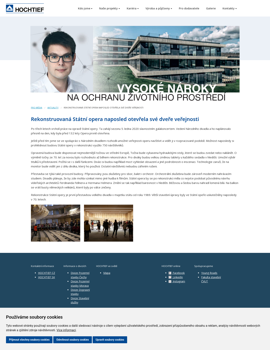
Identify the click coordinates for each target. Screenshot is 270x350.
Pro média (36, 107)
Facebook (177, 273)
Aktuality (52, 107)
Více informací (66, 330)
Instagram (177, 281)
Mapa (106, 273)
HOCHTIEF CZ (46, 273)
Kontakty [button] (229, 8)
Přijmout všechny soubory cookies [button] (29, 339)
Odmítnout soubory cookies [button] (72, 339)
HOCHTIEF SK (46, 277)
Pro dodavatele (189, 8)
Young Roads (209, 273)
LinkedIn (176, 277)
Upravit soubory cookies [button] (110, 339)
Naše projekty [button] (108, 8)
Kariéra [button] (131, 8)
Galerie (211, 8)
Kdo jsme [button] (84, 8)
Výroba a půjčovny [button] (158, 8)
